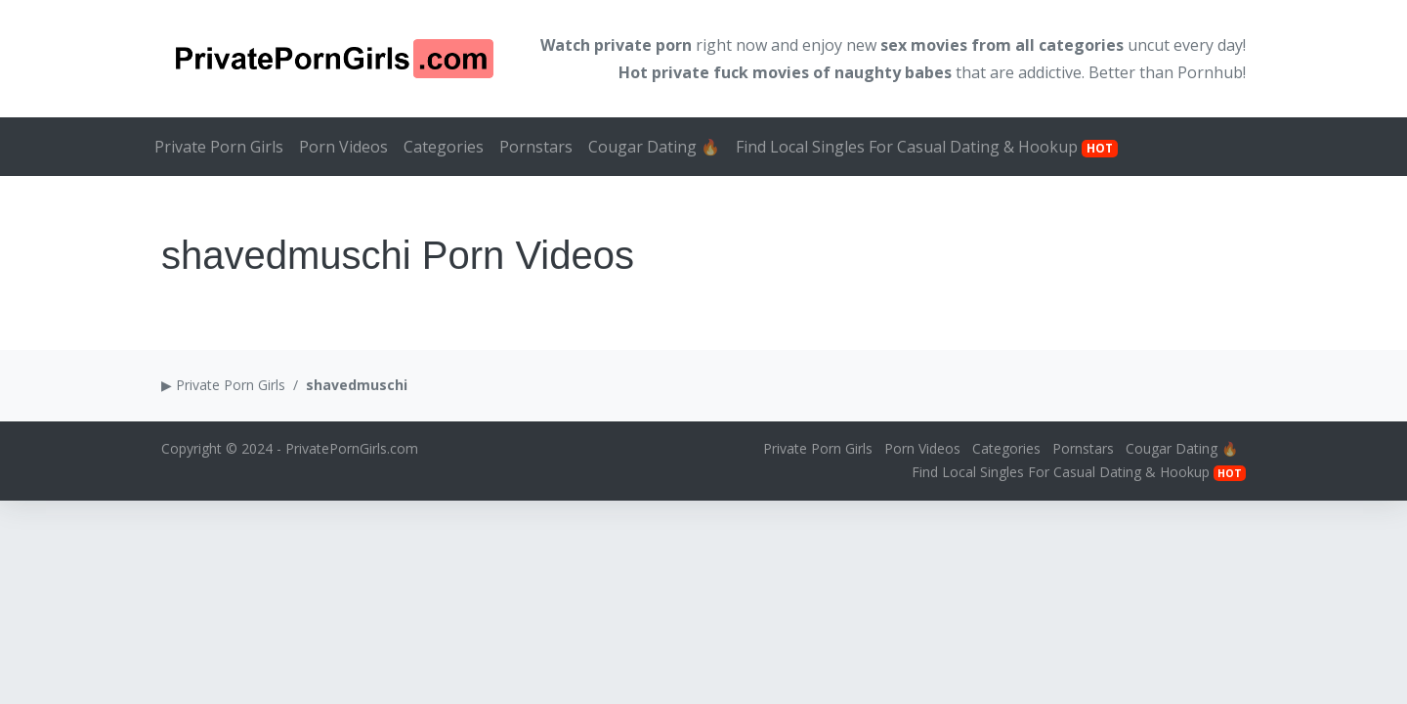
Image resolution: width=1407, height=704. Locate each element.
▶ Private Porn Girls (223, 384)
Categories (444, 146)
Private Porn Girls (218, 146)
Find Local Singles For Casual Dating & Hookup (927, 146)
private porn (643, 45)
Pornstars (536, 146)
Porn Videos (343, 146)
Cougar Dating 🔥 (654, 146)
